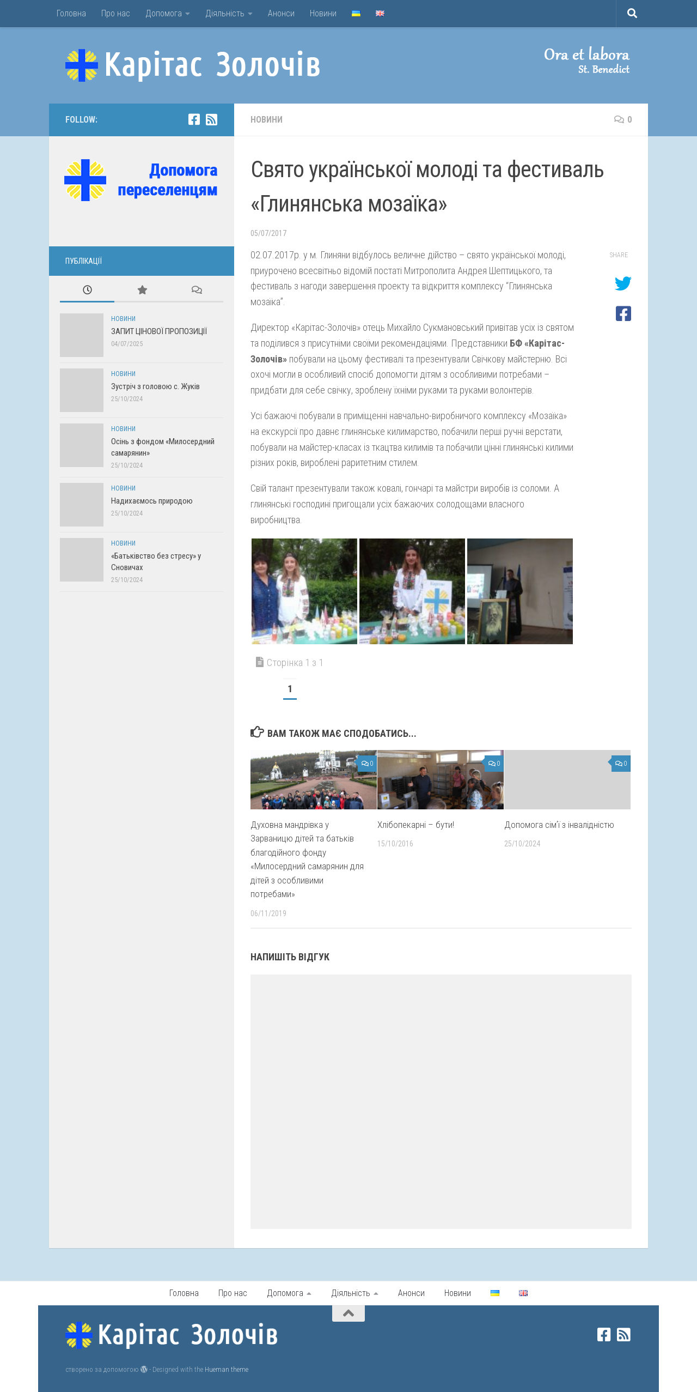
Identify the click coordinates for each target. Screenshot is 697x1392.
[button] (577, 60)
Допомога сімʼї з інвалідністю (559, 824)
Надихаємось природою (152, 501)
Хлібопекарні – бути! (415, 824)
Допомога (163, 13)
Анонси (281, 13)
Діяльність (224, 13)
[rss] (211, 119)
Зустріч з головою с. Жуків (155, 386)
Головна (71, 13)
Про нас (115, 13)
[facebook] (193, 119)
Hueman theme (226, 1369)
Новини (323, 13)
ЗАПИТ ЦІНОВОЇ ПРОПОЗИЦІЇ (159, 331)
